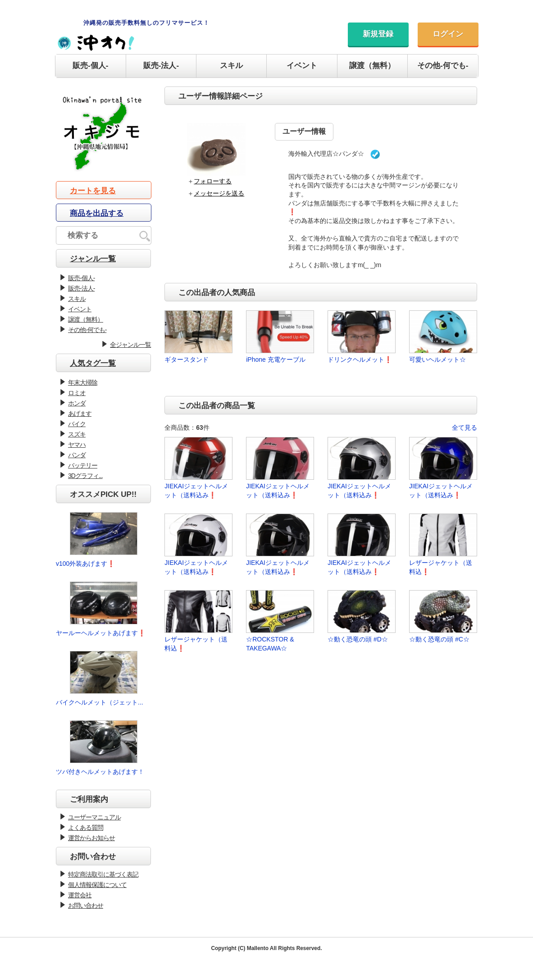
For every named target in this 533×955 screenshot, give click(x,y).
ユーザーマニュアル (94, 817)
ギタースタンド (186, 359)
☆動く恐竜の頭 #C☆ (439, 639)
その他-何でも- (442, 65)
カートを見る (93, 190)
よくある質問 (85, 827)
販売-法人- (161, 65)
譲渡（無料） (372, 65)
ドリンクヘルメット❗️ (360, 359)
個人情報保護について (97, 884)
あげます (79, 413)
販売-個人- (90, 65)
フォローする (213, 181)
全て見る (464, 427)
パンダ (77, 455)
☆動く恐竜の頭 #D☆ (358, 639)
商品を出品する (96, 213)
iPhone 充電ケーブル (275, 359)
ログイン (448, 34)
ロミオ (77, 392)
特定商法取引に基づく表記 (103, 874)
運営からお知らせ (91, 837)
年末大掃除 (82, 382)
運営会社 (79, 895)
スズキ (77, 434)
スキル (231, 65)
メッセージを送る (219, 193)
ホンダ (77, 403)
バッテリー (82, 465)
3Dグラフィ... (85, 475)
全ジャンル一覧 (130, 344)
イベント (302, 65)
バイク (77, 423)
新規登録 (378, 34)
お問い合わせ (85, 905)
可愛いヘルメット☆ (437, 359)
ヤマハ (77, 444)
